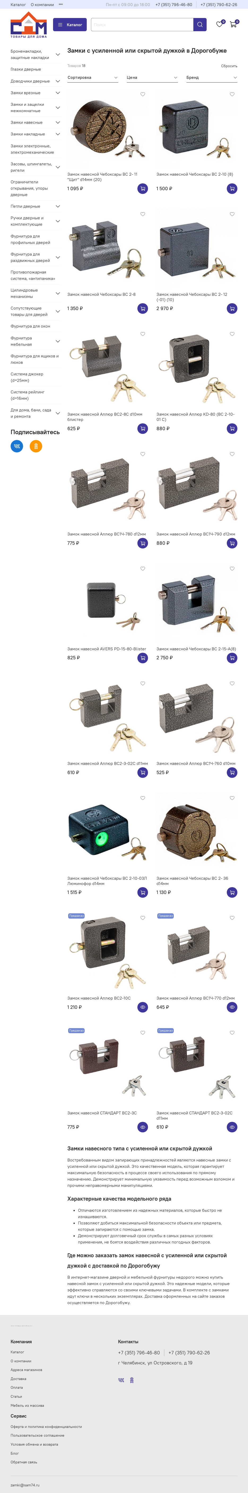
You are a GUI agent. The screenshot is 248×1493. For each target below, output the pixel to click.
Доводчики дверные (30, 81)
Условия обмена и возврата (34, 1444)
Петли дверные (25, 206)
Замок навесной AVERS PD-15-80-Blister (106, 648)
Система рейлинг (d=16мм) (28, 395)
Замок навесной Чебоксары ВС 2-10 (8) (194, 174)
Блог (15, 1453)
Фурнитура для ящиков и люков (35, 359)
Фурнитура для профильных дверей (30, 239)
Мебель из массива (27, 1405)
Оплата (17, 1387)
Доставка (18, 1378)
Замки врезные (26, 92)
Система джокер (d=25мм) (27, 377)
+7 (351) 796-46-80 (173, 4)
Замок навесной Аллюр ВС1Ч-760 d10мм (196, 763)
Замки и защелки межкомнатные (27, 107)
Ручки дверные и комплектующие (27, 221)
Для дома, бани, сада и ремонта (31, 413)
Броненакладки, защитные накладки (30, 54)
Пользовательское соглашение (37, 1435)
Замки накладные (28, 134)
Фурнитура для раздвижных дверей (30, 257)
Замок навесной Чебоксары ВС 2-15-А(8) (196, 648)
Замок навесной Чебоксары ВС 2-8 (101, 294)
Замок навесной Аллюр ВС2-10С (99, 998)
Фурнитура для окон (30, 326)
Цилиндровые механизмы (24, 293)
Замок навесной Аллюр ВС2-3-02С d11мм (107, 763)
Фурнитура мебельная (21, 341)
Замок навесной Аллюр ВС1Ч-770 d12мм (195, 998)
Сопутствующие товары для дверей (29, 311)
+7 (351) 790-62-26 (219, 4)
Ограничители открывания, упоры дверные (29, 188)
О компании (42, 4)
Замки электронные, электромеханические (32, 149)
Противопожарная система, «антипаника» (33, 275)
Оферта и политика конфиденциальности (46, 1426)
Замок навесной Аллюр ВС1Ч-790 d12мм (195, 534)
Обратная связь (24, 1462)
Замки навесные (27, 122)
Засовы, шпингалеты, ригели (31, 167)
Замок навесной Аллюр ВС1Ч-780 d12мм (106, 534)
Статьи (16, 1396)
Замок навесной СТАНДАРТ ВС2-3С (102, 1112)
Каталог (18, 4)
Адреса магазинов (26, 1369)
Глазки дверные (26, 69)
